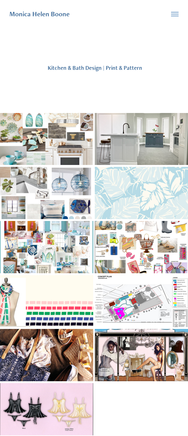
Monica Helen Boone (39, 13)
